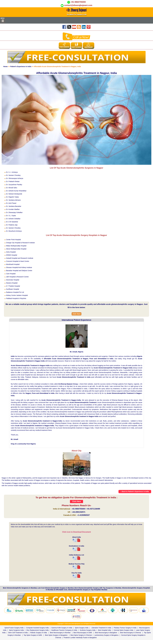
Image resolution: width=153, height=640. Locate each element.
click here (76, 314)
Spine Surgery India (81, 628)
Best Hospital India (104, 630)
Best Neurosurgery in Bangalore (106, 632)
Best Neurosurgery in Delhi (82, 632)
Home (5, 66)
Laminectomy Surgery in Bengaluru (106, 635)
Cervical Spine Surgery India (123, 630)
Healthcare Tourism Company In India (64, 630)
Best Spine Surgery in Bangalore (56, 635)
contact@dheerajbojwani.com (78, 5)
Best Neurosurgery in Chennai (130, 632)
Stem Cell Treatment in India (18, 632)
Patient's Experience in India (20, 66)
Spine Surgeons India (16, 630)
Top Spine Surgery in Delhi (33, 635)
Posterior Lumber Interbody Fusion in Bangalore (80, 637)
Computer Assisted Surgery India (37, 628)
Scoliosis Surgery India (87, 630)
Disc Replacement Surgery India (37, 630)
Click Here (76, 501)
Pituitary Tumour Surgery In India (125, 628)
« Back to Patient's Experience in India (135, 491)
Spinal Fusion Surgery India (13, 628)
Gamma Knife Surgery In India (61, 628)
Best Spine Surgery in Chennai (81, 635)
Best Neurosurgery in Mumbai (60, 632)
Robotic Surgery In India (38, 632)
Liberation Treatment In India (101, 628)
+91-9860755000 (78, 2)
